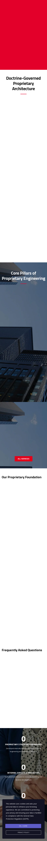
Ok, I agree (23, 826)
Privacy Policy (23, 832)
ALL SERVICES (23, 458)
